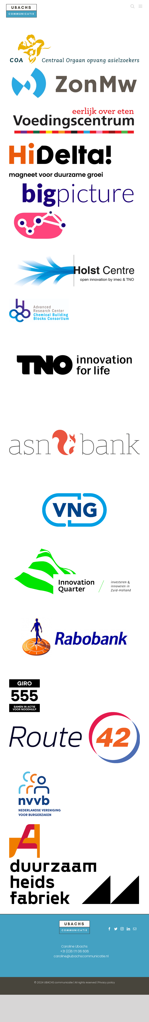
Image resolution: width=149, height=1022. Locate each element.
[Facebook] (109, 928)
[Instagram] (122, 928)
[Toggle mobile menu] (141, 6)
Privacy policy (106, 982)
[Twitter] (115, 928)
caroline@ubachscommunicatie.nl (81, 956)
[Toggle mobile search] (132, 6)
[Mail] (134, 928)
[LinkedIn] (128, 928)
